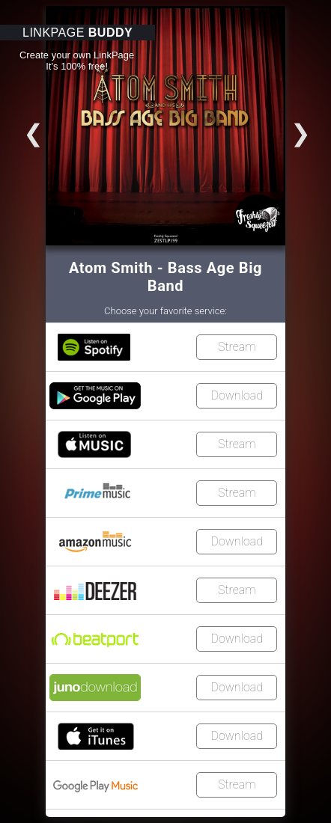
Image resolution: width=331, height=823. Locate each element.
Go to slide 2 (316, 127)
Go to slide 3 (17, 127)
